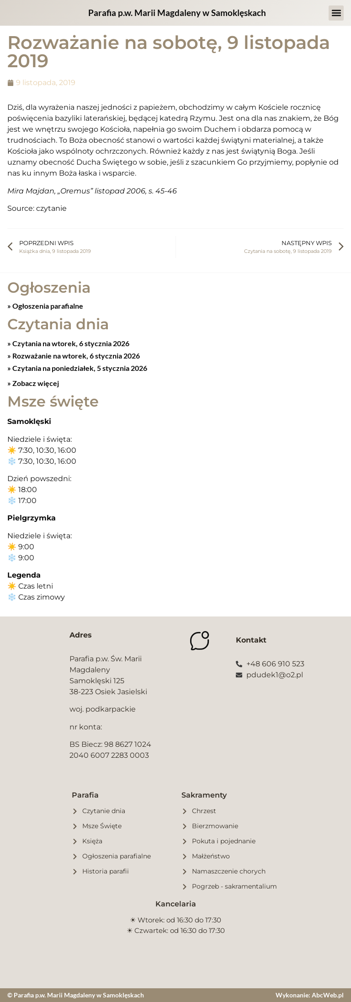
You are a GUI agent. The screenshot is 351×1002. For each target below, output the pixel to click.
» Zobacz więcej (33, 383)
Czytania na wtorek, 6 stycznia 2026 (70, 343)
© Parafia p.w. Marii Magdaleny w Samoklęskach (75, 995)
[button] (336, 13)
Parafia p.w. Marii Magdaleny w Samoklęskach (177, 12)
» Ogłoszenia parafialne (45, 305)
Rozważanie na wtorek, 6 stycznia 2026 (75, 355)
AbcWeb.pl (328, 995)
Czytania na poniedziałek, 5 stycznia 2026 (79, 368)
